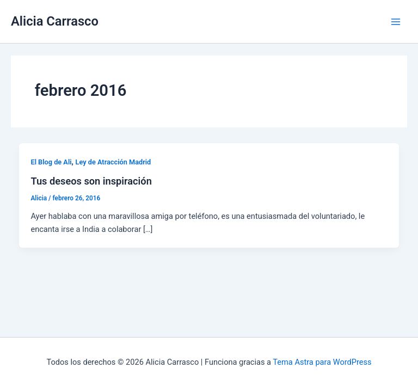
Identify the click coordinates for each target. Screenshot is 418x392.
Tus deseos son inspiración (90, 181)
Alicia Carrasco (55, 21)
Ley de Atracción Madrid (113, 162)
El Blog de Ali (50, 162)
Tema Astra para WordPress (322, 362)
